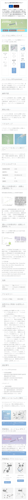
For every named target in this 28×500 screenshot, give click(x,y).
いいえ (16, 6)
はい (11, 6)
